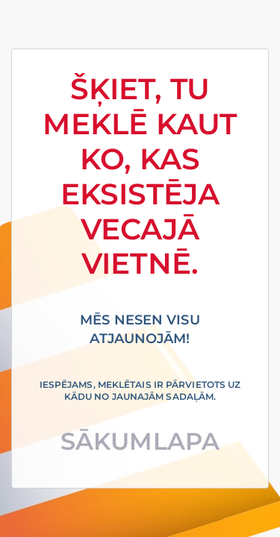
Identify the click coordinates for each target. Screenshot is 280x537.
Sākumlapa (140, 441)
